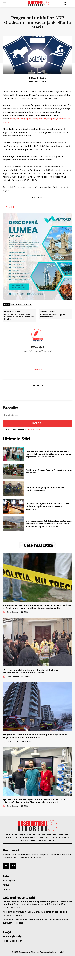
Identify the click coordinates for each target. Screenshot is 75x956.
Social (37, 72)
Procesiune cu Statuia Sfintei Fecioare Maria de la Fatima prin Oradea (19, 317)
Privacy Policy (34, 430)
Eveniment (8, 915)
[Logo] (38, 3)
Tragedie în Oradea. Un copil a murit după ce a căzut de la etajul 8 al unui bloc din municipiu (35, 736)
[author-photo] (4, 612)
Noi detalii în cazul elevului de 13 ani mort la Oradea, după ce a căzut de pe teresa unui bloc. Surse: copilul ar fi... (37, 606)
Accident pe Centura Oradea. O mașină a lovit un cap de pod (49, 471)
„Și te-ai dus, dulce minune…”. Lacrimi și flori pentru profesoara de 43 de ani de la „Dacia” (32, 671)
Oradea (27, 304)
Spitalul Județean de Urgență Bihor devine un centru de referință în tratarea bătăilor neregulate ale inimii (34, 800)
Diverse (6, 908)
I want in (37, 423)
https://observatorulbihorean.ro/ (37, 351)
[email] (37, 415)
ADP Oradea (16, 304)
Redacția (41, 78)
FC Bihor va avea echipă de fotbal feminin (52, 316)
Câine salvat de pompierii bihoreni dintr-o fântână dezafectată (36, 919)
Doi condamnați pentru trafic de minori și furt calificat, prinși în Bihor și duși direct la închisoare (47, 506)
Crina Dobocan (13, 612)
